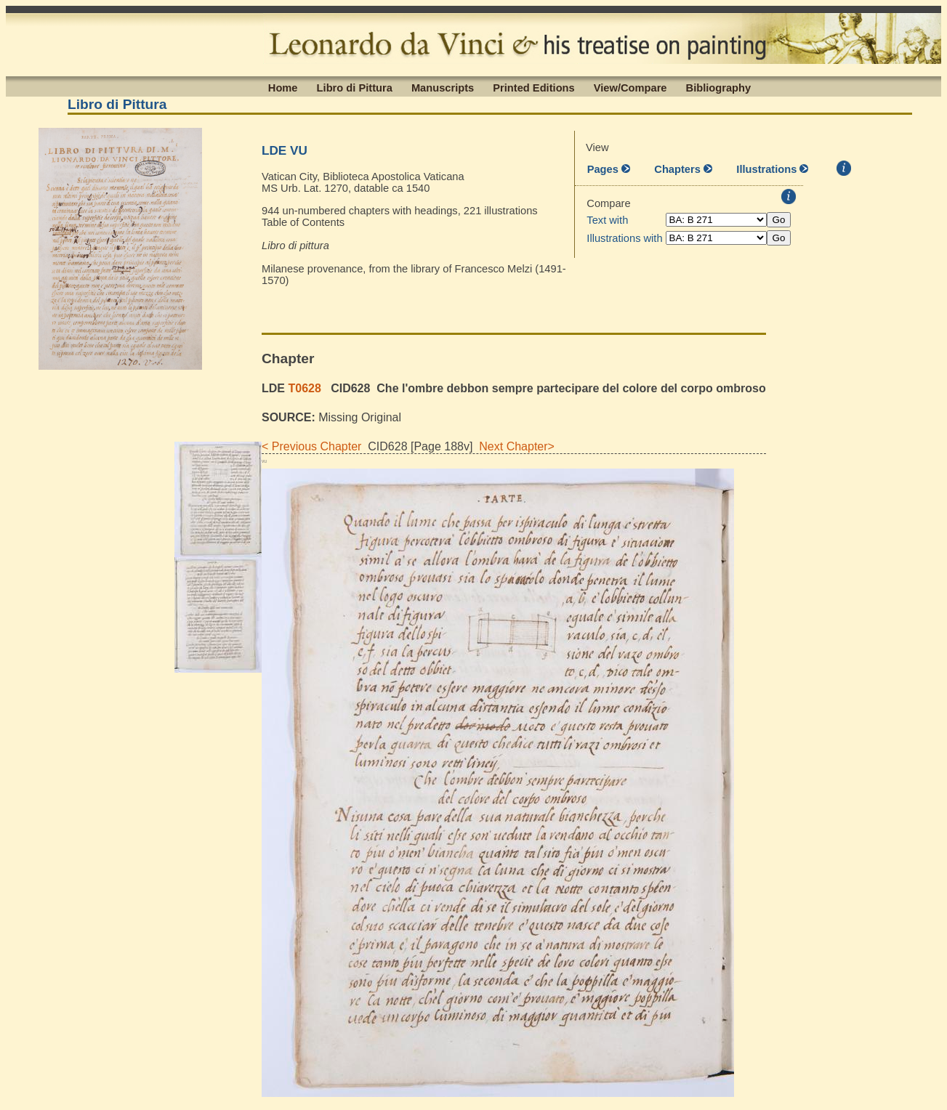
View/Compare (630, 87)
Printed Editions (533, 87)
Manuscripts (442, 87)
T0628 (304, 388)
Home (283, 87)
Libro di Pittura (354, 87)
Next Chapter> (513, 446)
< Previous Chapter (311, 446)
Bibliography (718, 87)
